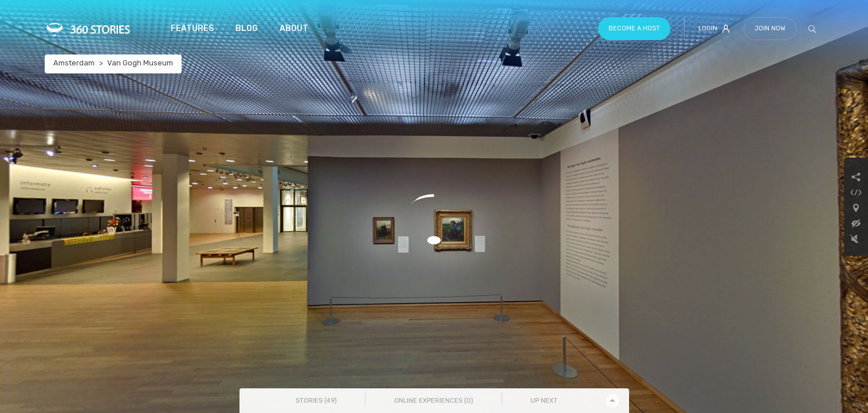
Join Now (770, 28)
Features (192, 28)
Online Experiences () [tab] (433, 400)
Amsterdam (74, 63)
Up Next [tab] (544, 400)
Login (714, 29)
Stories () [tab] (316, 400)
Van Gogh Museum (140, 63)
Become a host (634, 28)
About (294, 28)
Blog (246, 28)
